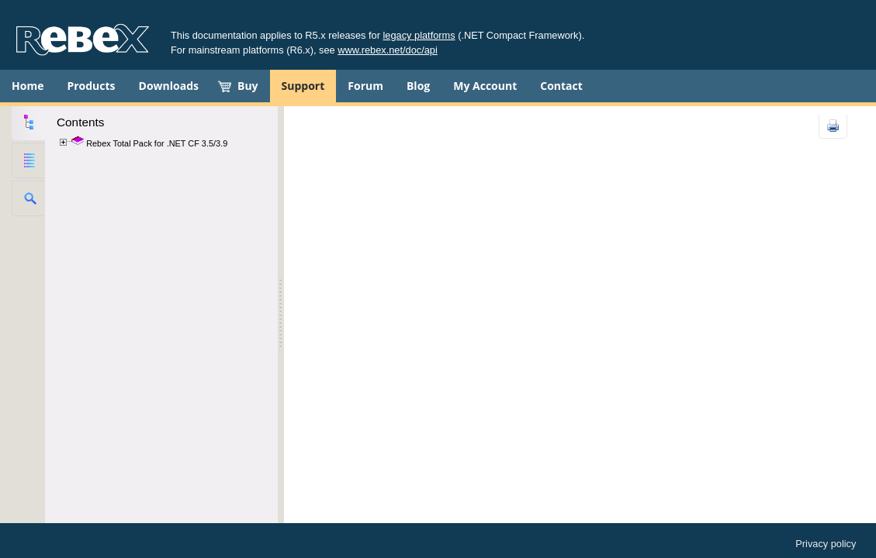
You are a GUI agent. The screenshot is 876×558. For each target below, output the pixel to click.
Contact (561, 85)
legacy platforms (419, 35)
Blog (418, 85)
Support (303, 85)
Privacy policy (825, 543)
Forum (365, 85)
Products (91, 85)
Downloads (169, 85)
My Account (485, 85)
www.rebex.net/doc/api (388, 50)
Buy (247, 85)
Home (27, 85)
